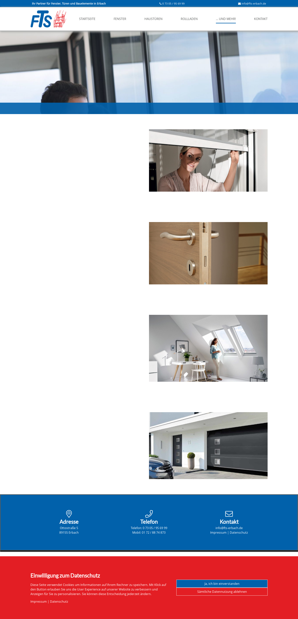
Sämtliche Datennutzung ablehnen (222, 592)
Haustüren (153, 19)
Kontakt (261, 19)
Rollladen (189, 19)
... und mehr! (226, 19)
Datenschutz (239, 532)
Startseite (87, 19)
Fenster (120, 19)
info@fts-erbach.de (254, 3)
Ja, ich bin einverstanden (221, 584)
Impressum (218, 532)
